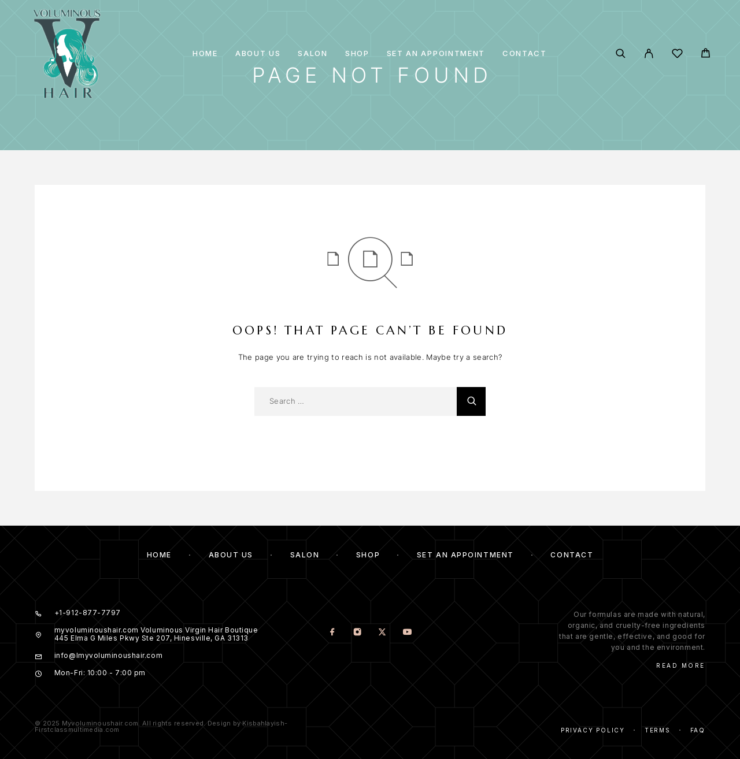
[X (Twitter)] (382, 633)
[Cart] (705, 54)
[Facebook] (332, 633)
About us (258, 53)
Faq (697, 730)
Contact (524, 53)
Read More (680, 665)
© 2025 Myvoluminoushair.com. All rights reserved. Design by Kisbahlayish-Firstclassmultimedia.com (161, 726)
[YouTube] (407, 633)
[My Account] (649, 53)
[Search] (620, 53)
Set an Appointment (436, 53)
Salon (312, 53)
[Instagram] (357, 633)
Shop (357, 53)
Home (205, 53)
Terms (658, 730)
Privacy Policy (593, 730)
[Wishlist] (677, 55)
